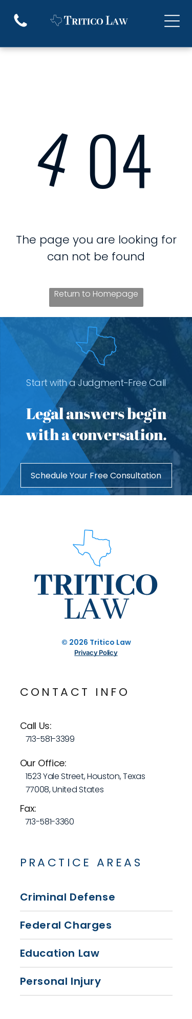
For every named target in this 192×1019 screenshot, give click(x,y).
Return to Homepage (96, 294)
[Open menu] (172, 21)
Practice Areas (81, 862)
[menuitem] (96, 897)
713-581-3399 (50, 739)
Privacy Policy (95, 652)
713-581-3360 (49, 822)
